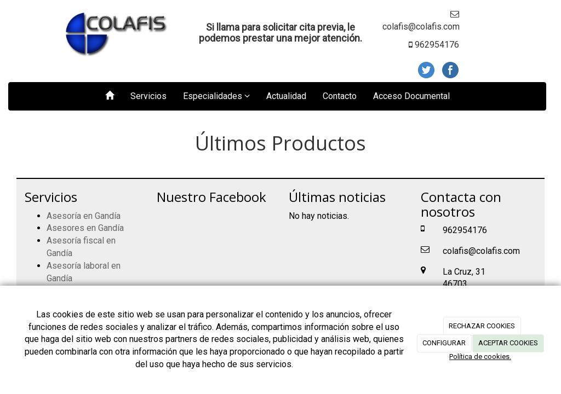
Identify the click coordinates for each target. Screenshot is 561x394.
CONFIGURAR (444, 343)
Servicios (148, 96)
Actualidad (286, 96)
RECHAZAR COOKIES (482, 326)
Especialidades (216, 96)
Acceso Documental (411, 96)
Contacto (340, 96)
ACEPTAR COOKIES (508, 343)
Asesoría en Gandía (84, 216)
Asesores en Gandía (85, 228)
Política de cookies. (480, 356)
